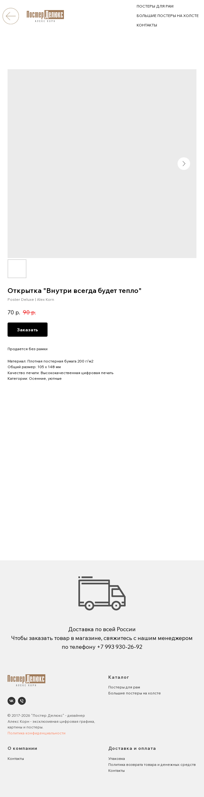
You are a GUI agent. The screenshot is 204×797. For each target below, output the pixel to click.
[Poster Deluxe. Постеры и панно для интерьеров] (11, 701)
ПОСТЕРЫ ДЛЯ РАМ (155, 6)
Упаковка (116, 758)
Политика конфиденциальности (36, 733)
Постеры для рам (124, 687)
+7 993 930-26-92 (119, 646)
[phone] (22, 701)
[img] (10, 16)
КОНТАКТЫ (147, 25)
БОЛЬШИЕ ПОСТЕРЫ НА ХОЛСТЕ (168, 15)
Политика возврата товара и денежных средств (152, 764)
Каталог (118, 677)
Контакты (16, 758)
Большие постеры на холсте (134, 693)
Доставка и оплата (132, 748)
